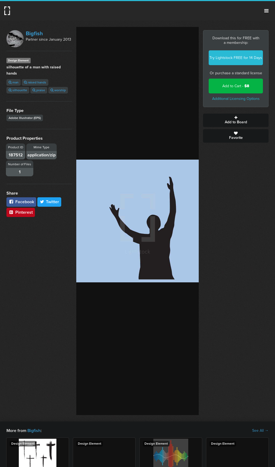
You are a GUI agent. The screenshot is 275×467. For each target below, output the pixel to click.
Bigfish (34, 33)
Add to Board (235, 120)
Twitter (49, 202)
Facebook (21, 202)
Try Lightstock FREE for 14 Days (235, 58)
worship (58, 90)
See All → (260, 430)
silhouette (18, 90)
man (14, 82)
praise (38, 90)
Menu (266, 10)
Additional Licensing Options (236, 98)
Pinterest (21, 212)
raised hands (35, 82)
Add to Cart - (235, 86)
